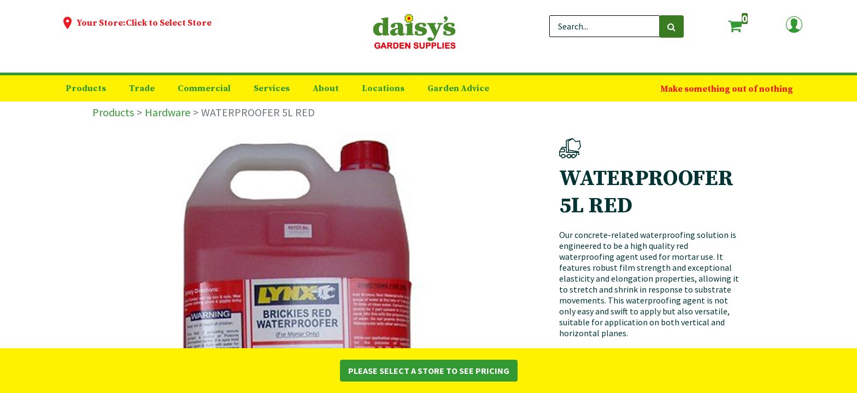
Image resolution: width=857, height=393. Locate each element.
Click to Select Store (169, 22)
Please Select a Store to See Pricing (428, 370)
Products (113, 112)
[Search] (671, 26)
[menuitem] (86, 88)
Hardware (167, 112)
